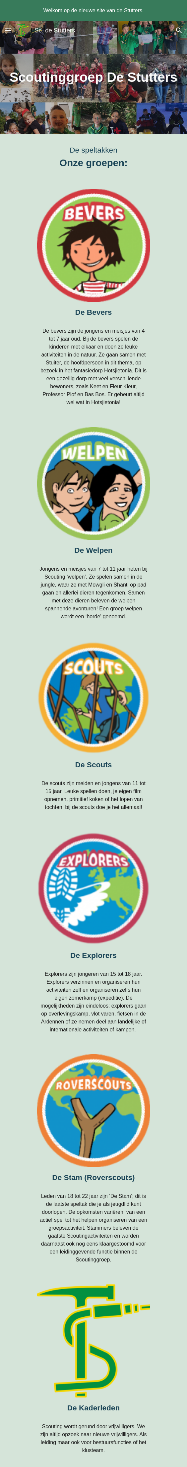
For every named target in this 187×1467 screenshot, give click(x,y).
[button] (8, 30)
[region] (93, 10)
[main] (93, 77)
